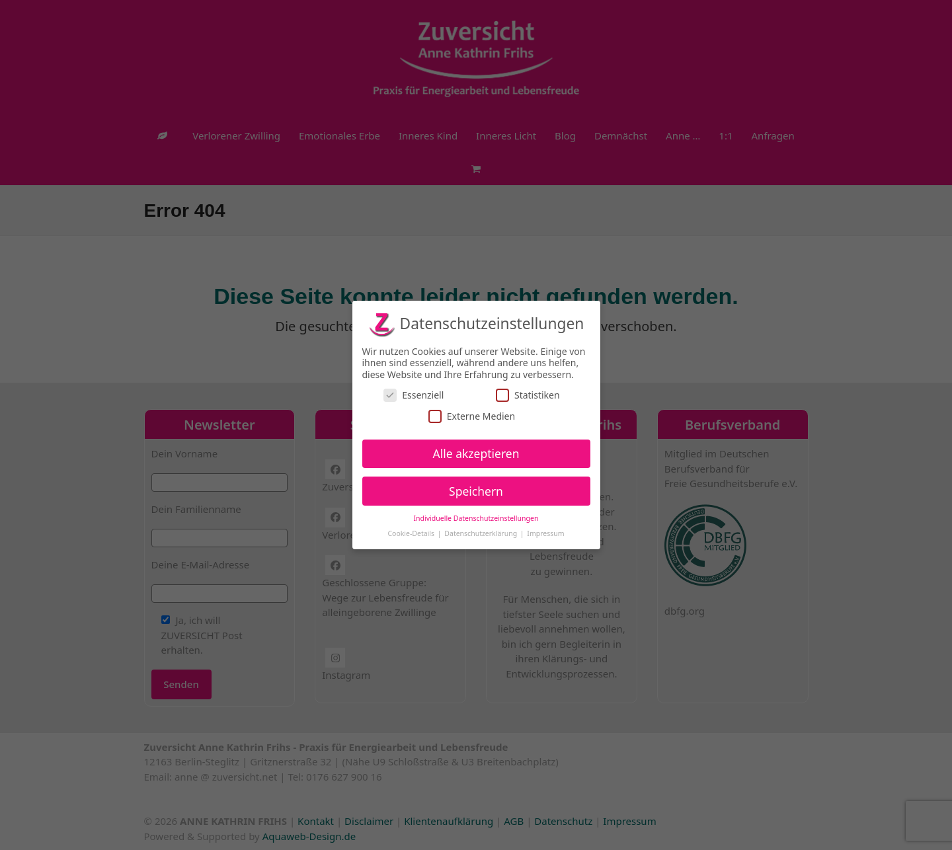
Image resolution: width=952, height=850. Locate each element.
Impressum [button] (545, 533)
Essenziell (413, 395)
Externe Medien (471, 416)
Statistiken (528, 395)
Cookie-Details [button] (411, 533)
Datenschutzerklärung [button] (481, 533)
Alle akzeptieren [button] (476, 453)
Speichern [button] (476, 491)
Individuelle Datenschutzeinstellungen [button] (476, 518)
